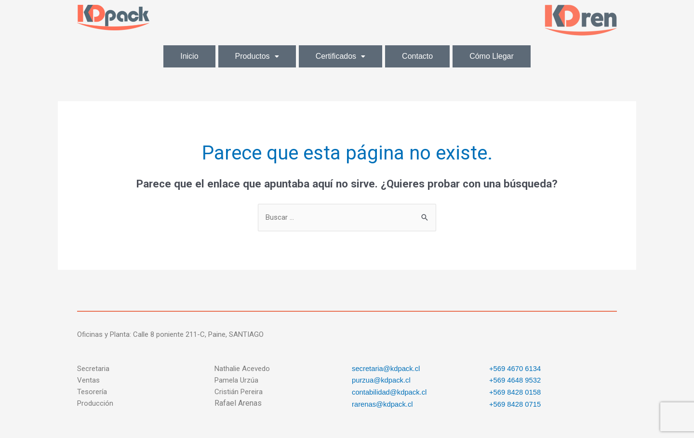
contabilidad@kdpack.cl (390, 391)
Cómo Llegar (491, 56)
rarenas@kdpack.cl (383, 403)
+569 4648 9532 (515, 380)
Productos (257, 56)
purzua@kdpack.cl (382, 380)
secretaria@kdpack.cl (386, 368)
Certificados (340, 56)
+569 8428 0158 (515, 391)
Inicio (189, 56)
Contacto (417, 56)
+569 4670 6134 (515, 368)
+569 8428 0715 (515, 403)
